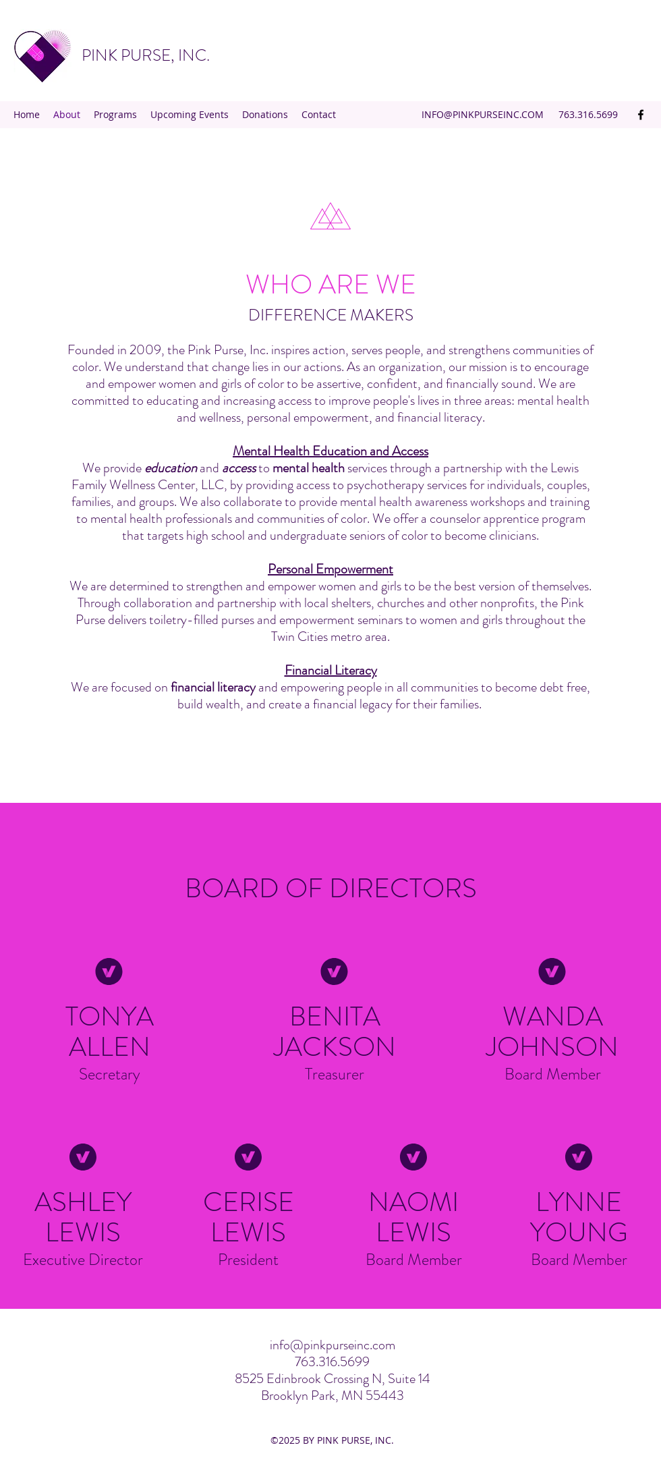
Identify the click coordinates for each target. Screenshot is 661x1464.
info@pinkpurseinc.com (332, 1345)
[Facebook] (641, 114)
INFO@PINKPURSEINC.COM (483, 114)
